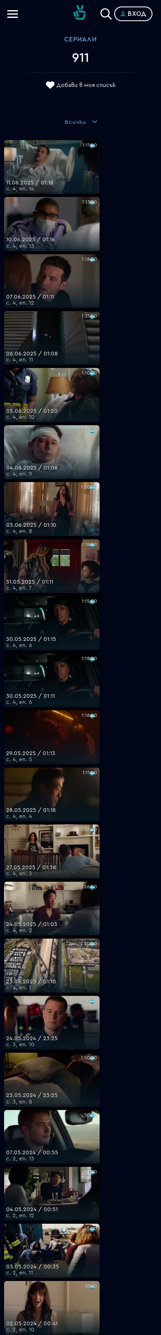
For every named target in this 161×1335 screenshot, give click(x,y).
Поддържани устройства (80, 1206)
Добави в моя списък (86, 85)
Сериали (80, 39)
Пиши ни (80, 1254)
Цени (80, 1215)
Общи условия (81, 1225)
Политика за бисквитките (80, 1245)
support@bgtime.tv (80, 1170)
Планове (80, 1196)
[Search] (106, 12)
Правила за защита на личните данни (80, 1235)
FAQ (80, 1186)
